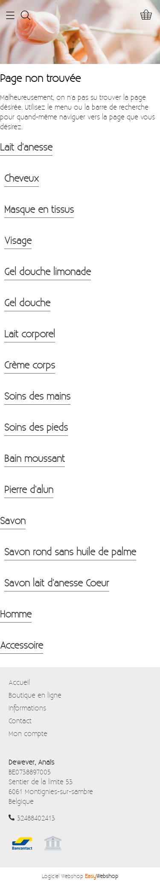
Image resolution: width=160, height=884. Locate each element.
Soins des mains (37, 396)
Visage (18, 240)
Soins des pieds (36, 427)
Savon (13, 520)
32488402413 (36, 818)
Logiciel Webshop (80, 876)
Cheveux (21, 178)
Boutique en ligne (35, 695)
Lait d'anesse (26, 147)
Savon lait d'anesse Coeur (56, 582)
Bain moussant (34, 458)
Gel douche (27, 302)
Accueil (19, 682)
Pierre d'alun (28, 489)
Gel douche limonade (47, 271)
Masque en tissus (39, 209)
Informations (27, 708)
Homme (16, 613)
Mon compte (28, 733)
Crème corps (29, 364)
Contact (20, 720)
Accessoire (21, 645)
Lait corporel (29, 333)
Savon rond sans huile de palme (70, 551)
